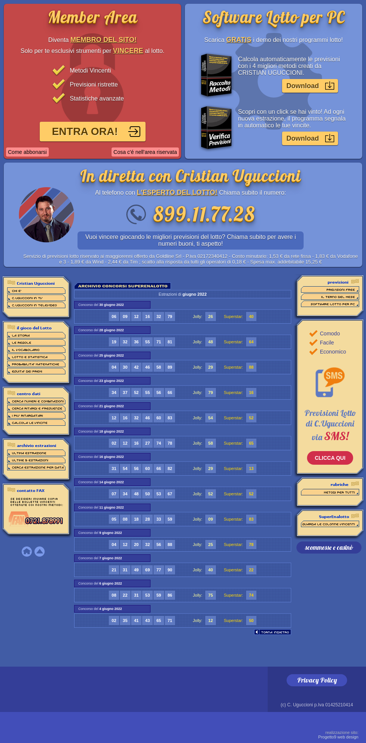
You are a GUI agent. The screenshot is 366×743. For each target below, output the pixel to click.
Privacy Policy (317, 680)
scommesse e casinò (329, 547)
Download (303, 86)
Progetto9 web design (338, 734)
